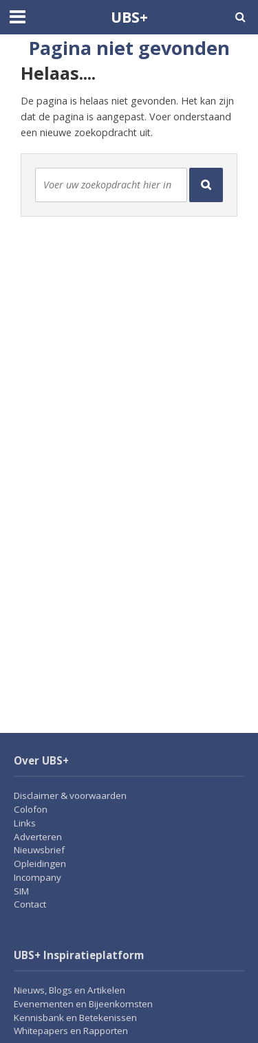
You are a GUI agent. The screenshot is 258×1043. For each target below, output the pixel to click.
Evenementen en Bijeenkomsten (83, 1004)
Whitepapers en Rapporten (71, 1030)
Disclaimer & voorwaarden (70, 795)
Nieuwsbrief (39, 850)
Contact (30, 904)
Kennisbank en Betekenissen (75, 1017)
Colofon (30, 809)
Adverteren (38, 837)
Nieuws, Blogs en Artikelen (69, 990)
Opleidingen (40, 863)
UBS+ (129, 17)
